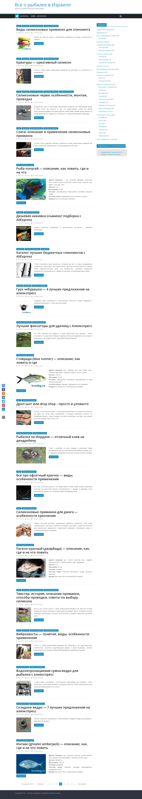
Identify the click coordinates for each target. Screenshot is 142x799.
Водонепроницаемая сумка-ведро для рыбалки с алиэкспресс (47, 672)
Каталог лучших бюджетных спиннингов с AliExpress (50, 254)
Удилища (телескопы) (106, 105)
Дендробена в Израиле (24, 433)
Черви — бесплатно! (38, 16)
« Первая (39, 784)
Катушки (101, 117)
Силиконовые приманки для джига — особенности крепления (47, 514)
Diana (28, 33)
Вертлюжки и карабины (106, 87)
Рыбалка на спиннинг (66, 92)
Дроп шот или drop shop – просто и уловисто (52, 404)
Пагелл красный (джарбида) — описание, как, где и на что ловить (53, 550)
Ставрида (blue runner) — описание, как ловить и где (48, 361)
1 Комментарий (36, 33)
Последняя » (82, 784)
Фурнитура (102, 136)
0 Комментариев (37, 65)
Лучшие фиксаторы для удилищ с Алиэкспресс (54, 326)
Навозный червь (102, 42)
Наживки (19, 212)
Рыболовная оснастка (104, 115)
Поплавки (102, 130)
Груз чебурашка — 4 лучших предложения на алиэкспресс (52, 291)
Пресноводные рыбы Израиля (107, 69)
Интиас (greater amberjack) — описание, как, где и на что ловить (52, 746)
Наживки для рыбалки (51, 26)
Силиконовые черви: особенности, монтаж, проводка (51, 97)
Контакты (24, 16)
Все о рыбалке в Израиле (43, 5)
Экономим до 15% (105, 111)
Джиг (18, 26)
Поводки (101, 127)
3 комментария (38, 444)
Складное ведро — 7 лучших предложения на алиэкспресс (53, 709)
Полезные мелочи (22, 667)
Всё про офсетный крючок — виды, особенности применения (44, 477)
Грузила (19, 286)
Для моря (25, 26)
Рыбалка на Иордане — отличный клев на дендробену (50, 439)
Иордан (101, 38)
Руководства (101, 72)
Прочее (101, 133)
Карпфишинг (101, 33)
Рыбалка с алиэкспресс (31, 212)
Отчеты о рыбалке (103, 54)
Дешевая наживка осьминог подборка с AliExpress (48, 218)
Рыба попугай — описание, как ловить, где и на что (52, 170)
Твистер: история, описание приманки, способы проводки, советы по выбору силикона (48, 597)
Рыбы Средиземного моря (25, 165)
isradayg (29, 444)
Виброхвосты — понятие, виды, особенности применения (52, 636)
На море (101, 56)
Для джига (20, 249)
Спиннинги (45, 249)
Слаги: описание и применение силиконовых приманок (53, 134)
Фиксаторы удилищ (39, 322)
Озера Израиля (104, 60)
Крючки (101, 120)
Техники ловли (103, 81)
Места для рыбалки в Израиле (107, 36)
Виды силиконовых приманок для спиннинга (53, 29)
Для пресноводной (36, 26)
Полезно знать (102, 66)
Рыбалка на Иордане (40, 433)
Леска (100, 123)
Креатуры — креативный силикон (43, 62)
